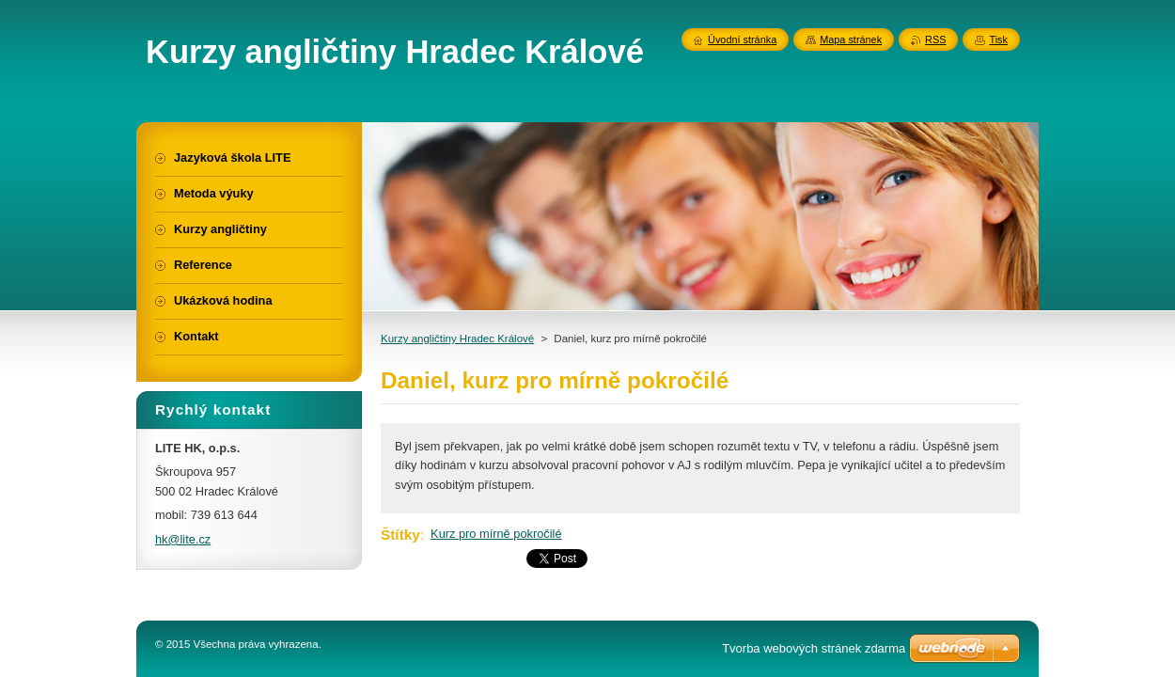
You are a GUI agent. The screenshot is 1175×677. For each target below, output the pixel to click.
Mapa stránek (851, 39)
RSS (935, 39)
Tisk (998, 39)
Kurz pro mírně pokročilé (496, 534)
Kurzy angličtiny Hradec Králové (457, 338)
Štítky (400, 535)
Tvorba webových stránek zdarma (813, 648)
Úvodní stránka (742, 39)
